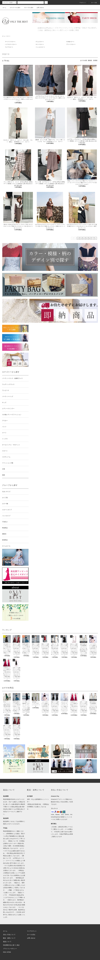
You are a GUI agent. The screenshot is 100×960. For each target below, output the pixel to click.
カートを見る (31, 934)
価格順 (90, 60)
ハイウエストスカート (11, 44)
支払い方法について (9, 934)
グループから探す (27, 7)
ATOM (9, 952)
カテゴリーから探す (13, 7)
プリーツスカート (71, 44)
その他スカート (70, 41)
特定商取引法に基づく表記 (11, 945)
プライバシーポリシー (10, 948)
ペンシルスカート (40, 47)
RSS (4, 952)
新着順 (95, 60)
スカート (8, 36)
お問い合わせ (39, 7)
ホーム (4, 7)
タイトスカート (40, 44)
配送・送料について (9, 938)
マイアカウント (32, 931)
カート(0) (93, 2)
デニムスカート (40, 41)
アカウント (81, 2)
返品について (7, 941)
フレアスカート (9, 47)
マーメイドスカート (10, 41)
